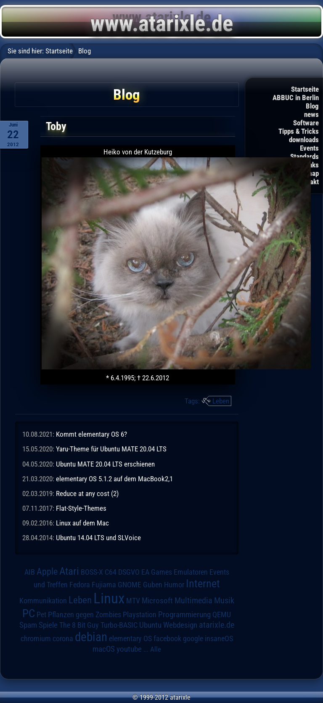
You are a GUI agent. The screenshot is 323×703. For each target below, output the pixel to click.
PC (28, 613)
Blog (312, 106)
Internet (203, 583)
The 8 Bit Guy (79, 625)
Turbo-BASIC (119, 625)
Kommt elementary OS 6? (91, 434)
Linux (108, 598)
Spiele (48, 625)
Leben (220, 401)
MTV (133, 600)
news (311, 114)
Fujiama (104, 584)
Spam (28, 625)
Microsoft (157, 600)
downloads (304, 139)
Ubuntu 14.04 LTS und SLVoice (98, 537)
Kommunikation (43, 600)
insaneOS (219, 638)
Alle (155, 649)
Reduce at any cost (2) (87, 493)
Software (306, 123)
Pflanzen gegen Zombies (84, 614)
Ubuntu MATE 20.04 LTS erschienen (105, 464)
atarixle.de (216, 625)
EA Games (156, 572)
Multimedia (193, 600)
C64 (110, 572)
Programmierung (184, 614)
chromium (36, 638)
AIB (29, 572)
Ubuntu (150, 625)
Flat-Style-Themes (81, 508)
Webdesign (180, 625)
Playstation (139, 614)
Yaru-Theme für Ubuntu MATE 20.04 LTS (111, 449)
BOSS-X (92, 572)
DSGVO (129, 572)
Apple (47, 571)
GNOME (129, 584)
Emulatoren (191, 572)
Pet (41, 614)
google (193, 638)
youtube (129, 649)
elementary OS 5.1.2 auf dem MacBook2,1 (114, 479)
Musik (224, 600)
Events (309, 148)
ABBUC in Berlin (296, 97)
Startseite (305, 89)
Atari (69, 571)
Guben (152, 585)
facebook (167, 638)
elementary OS (130, 638)
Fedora (79, 584)
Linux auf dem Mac (82, 523)
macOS (104, 649)
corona (63, 638)
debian (91, 637)
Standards (304, 156)
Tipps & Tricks (298, 131)
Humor (174, 585)
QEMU (221, 614)
